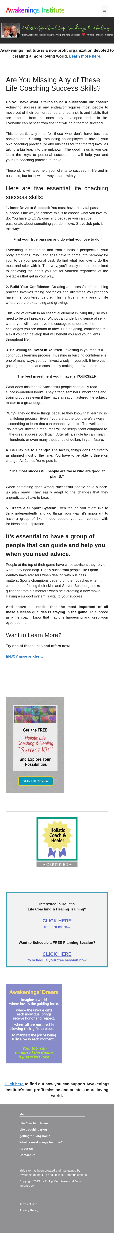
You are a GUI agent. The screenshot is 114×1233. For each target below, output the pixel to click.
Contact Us (27, 1155)
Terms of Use (28, 1204)
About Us (26, 1148)
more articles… (24, 656)
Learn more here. (85, 56)
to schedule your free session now (57, 960)
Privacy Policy (29, 1210)
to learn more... (57, 927)
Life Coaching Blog (33, 1129)
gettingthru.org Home (35, 1136)
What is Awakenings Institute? (41, 1142)
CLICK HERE (57, 920)
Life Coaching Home (34, 1123)
